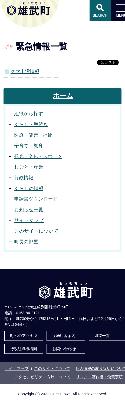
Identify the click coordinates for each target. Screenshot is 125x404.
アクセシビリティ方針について (42, 377)
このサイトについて (36, 231)
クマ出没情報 (25, 71)
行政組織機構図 (23, 349)
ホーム (63, 95)
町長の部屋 (26, 241)
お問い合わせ (64, 349)
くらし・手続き (31, 124)
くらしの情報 (28, 188)
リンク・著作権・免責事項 (99, 377)
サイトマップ (29, 220)
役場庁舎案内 (63, 335)
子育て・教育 (28, 145)
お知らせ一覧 (28, 209)
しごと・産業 (28, 167)
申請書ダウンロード (36, 199)
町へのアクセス (24, 335)
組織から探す (28, 113)
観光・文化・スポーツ (38, 156)
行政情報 (23, 177)
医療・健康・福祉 (33, 135)
